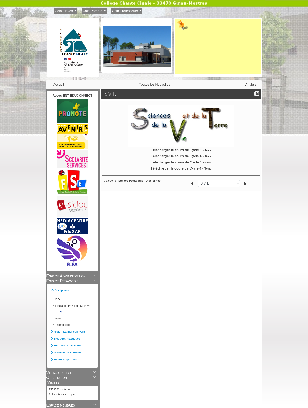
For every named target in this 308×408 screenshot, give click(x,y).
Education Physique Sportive (72, 305)
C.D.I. (58, 299)
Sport (58, 318)
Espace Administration (71, 276)
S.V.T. (61, 312)
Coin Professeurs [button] (125, 11)
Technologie (62, 324)
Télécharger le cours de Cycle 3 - (181, 150)
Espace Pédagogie (71, 280)
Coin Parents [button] (93, 11)
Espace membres (71, 405)
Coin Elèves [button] (64, 11)
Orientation (71, 377)
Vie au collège (71, 372)
